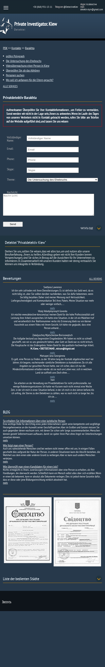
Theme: (11, 179)
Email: (10, 148)
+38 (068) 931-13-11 (42, 7)
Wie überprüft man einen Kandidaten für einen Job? (30, 471)
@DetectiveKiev (70, 7)
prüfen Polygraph (15, 56)
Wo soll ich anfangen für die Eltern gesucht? (29, 80)
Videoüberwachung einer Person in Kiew (27, 66)
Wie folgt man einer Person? (18, 449)
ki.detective (91, 4)
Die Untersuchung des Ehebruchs (23, 61)
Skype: (10, 169)
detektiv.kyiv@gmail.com (91, 9)
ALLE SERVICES (10, 86)
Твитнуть (6, 606)
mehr (52, 312)
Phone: (10, 158)
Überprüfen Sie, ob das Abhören (23, 70)
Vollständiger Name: (14, 139)
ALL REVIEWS (95, 283)
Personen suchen (15, 75)
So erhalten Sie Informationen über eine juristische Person (34, 425)
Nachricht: (12, 192)
